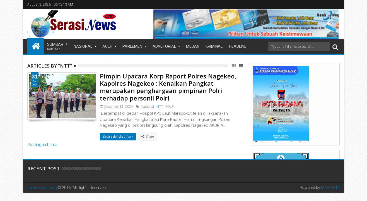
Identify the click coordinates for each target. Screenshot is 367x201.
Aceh (107, 46)
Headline (238, 46)
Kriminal (214, 46)
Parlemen (132, 46)
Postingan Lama (42, 144)
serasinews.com (42, 187)
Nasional (83, 46)
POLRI (170, 107)
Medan (192, 46)
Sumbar (55, 46)
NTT (159, 107)
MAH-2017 (330, 187)
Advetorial (164, 46)
